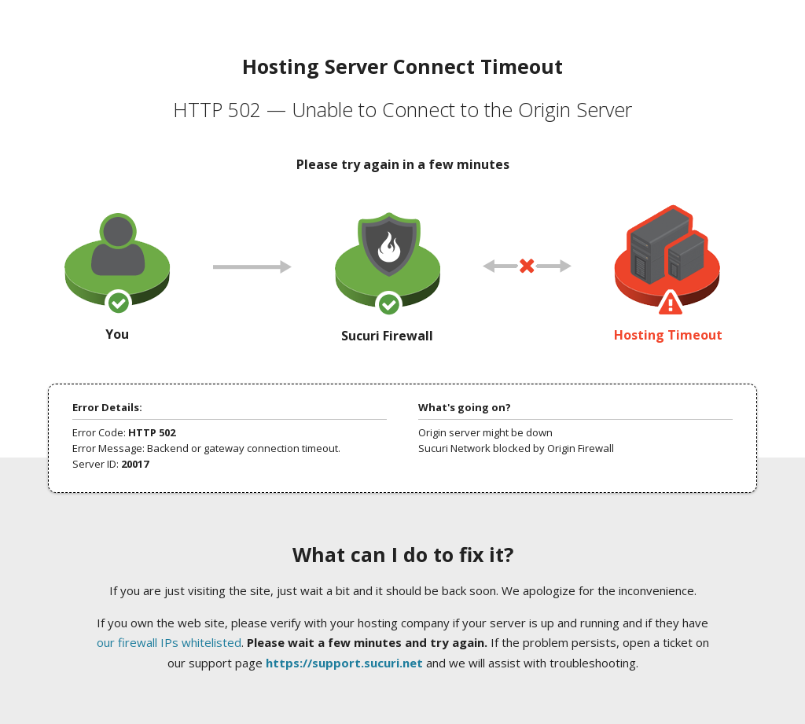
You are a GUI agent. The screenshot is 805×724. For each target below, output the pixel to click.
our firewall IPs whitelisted (169, 642)
